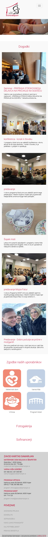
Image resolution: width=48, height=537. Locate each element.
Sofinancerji (24, 439)
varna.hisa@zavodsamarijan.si (15, 474)
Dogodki (24, 46)
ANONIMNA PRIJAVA (11, 511)
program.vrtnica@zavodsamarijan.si (17, 488)
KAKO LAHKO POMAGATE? (13, 523)
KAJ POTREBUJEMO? (12, 527)
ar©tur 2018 (42, 536)
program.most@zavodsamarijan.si (16, 499)
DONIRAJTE (8, 515)
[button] (3, 27)
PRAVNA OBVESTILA (11, 531)
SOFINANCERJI (9, 519)
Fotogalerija (24, 426)
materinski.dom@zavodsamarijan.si (17, 466)
